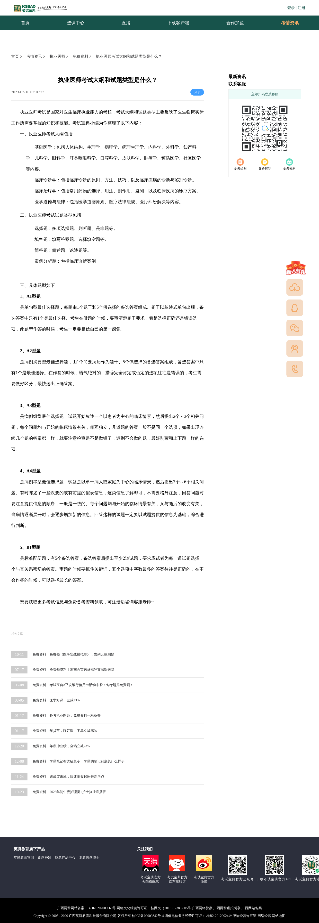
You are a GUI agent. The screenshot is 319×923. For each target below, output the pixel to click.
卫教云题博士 (89, 857)
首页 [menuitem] (25, 22)
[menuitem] (289, 23)
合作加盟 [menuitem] (235, 22)
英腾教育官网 (24, 857)
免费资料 (82, 56)
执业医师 (59, 56)
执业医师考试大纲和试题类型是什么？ (129, 56)
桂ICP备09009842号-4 (148, 916)
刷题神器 (44, 857)
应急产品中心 (65, 857)
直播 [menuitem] (126, 22)
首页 (17, 56)
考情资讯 (286, 22)
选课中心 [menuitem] (75, 22)
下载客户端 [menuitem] (178, 22)
